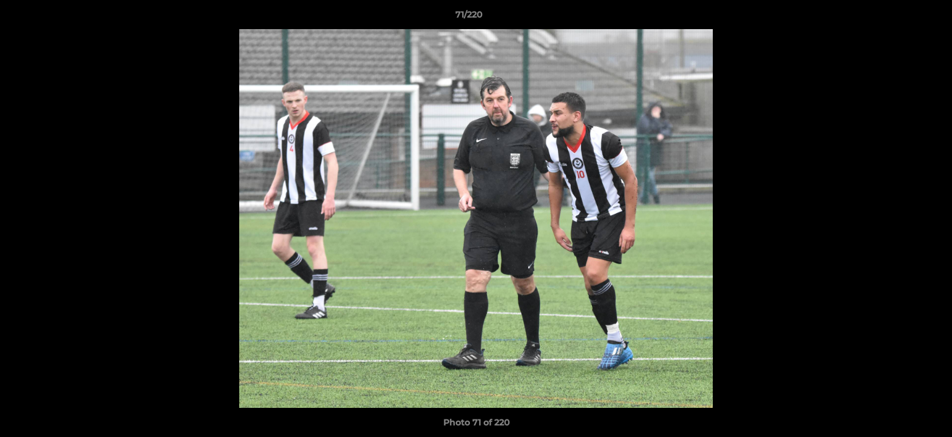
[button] (901, 17)
